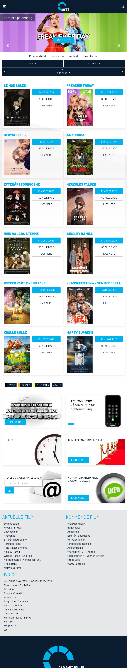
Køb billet (63, 40)
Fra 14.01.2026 (109, 92)
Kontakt (73, 56)
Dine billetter (90, 56)
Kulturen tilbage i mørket (18, 617)
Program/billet (37, 56)
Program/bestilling (14, 593)
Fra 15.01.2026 (46, 141)
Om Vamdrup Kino (14, 609)
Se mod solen (11, 523)
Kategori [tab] (93, 63)
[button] (7, 45)
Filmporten (10, 597)
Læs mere (46, 105)
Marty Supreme (12, 567)
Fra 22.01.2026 (109, 141)
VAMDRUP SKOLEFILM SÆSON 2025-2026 (28, 581)
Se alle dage (46, 98)
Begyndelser (11, 531)
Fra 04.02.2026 (46, 289)
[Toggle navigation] (4, 6)
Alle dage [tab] (63, 71)
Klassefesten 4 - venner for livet (22, 559)
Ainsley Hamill (12, 551)
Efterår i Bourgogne (15, 539)
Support (9, 625)
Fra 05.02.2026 (109, 289)
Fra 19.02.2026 (109, 339)
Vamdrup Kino (35, 4)
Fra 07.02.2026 (46, 339)
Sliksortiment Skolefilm (17, 585)
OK (9, 490)
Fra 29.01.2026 (109, 191)
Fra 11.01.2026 (46, 92)
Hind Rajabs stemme (15, 547)
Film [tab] (31, 63)
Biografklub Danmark (16, 601)
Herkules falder (12, 543)
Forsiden (9, 589)
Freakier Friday (12, 527)
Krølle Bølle (10, 563)
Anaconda (9, 535)
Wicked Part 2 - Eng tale (18, 555)
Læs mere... (15, 422)
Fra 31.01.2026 (109, 240)
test (6, 629)
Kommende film (13, 605)
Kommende (57, 56)
